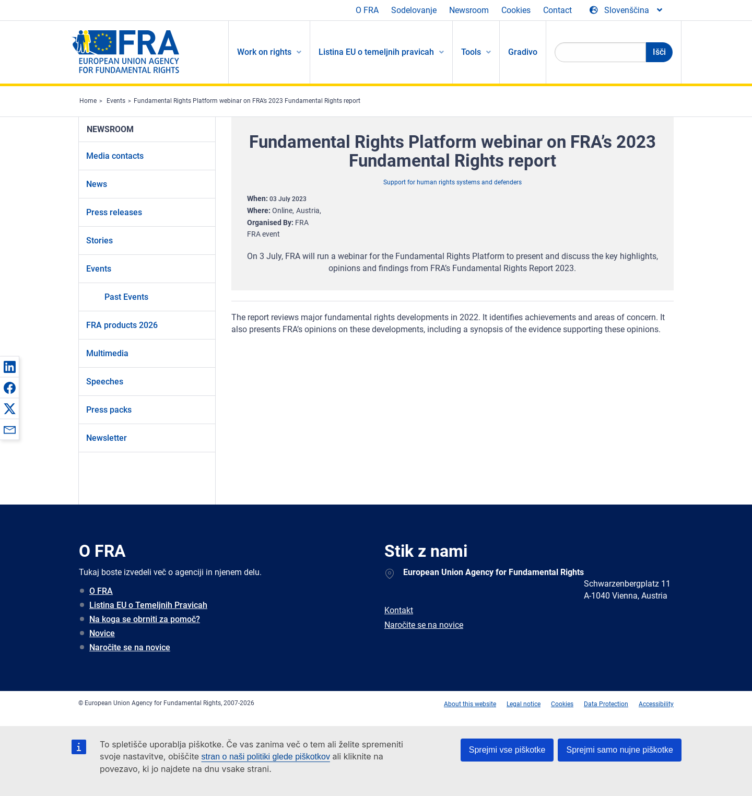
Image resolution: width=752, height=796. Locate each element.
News (96, 184)
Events (116, 100)
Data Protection (606, 704)
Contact (557, 10)
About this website (470, 704)
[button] (9, 366)
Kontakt (398, 610)
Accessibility (656, 704)
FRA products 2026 (122, 325)
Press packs (109, 410)
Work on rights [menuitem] (264, 52)
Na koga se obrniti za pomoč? (144, 619)
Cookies (516, 10)
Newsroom (469, 10)
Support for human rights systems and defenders (452, 182)
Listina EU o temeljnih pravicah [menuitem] (376, 52)
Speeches (104, 382)
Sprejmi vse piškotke (507, 749)
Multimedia (107, 353)
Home (88, 100)
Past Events (126, 297)
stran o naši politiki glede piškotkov (266, 756)
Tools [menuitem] (471, 52)
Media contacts (115, 156)
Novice (102, 633)
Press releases (114, 212)
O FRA (367, 10)
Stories (99, 240)
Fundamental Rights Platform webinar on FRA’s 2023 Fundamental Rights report (247, 100)
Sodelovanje (414, 10)
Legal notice (523, 704)
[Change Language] (626, 10)
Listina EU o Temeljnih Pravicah (148, 605)
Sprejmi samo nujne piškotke (619, 749)
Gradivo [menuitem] (522, 52)
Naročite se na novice (129, 647)
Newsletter (106, 438)
